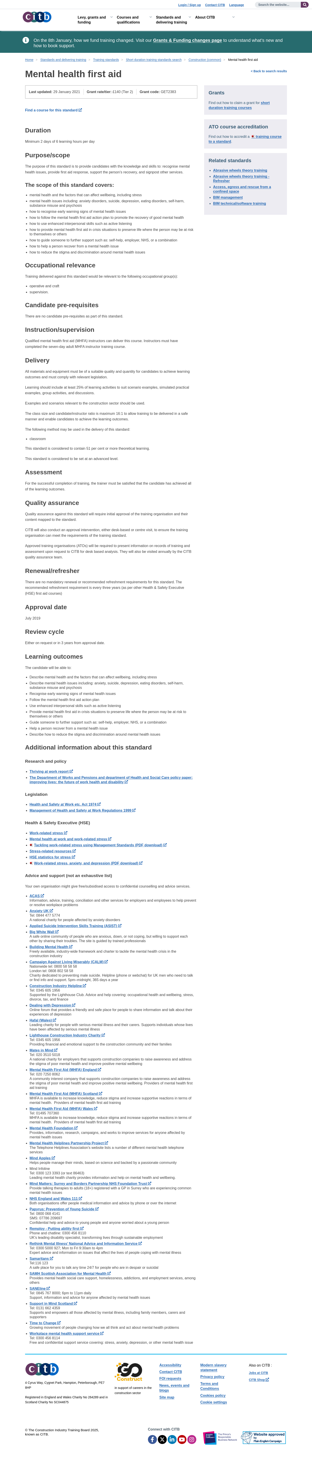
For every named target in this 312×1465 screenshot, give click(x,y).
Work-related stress (48, 833)
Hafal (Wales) (43, 1020)
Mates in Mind (44, 1050)
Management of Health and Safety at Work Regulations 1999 (83, 810)
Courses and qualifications (128, 19)
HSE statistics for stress (52, 857)
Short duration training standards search (154, 60)
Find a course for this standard (53, 110)
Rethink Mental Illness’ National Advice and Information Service (86, 1244)
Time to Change (45, 1323)
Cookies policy (213, 1395)
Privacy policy (212, 1377)
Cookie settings (213, 1402)
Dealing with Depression (52, 1005)
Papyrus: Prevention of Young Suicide (64, 1209)
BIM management (228, 197)
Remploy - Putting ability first (57, 1229)
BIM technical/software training (239, 203)
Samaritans (41, 1259)
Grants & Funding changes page (187, 40)
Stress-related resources (53, 851)
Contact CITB (215, 5)
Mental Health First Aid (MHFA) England (65, 1070)
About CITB (205, 17)
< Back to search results (269, 71)
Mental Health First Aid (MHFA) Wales (63, 1109)
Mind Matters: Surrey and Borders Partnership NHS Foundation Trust (90, 1184)
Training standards (106, 60)
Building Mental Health (51, 947)
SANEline (40, 1288)
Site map (166, 1397)
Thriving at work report (51, 771)
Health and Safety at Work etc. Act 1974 (65, 804)
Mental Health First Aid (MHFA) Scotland (66, 1094)
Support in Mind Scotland (53, 1303)
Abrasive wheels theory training (240, 170)
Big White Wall (44, 932)
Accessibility (170, 1365)
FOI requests (170, 1378)
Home (29, 60)
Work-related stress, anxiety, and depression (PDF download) (88, 863)
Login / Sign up (189, 5)
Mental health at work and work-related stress (70, 839)
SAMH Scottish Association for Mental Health (70, 1273)
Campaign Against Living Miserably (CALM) (69, 962)
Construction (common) (204, 60)
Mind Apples (42, 1158)
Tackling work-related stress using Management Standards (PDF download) (100, 845)
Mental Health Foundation (54, 1128)
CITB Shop (259, 1380)
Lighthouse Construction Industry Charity (67, 1035)
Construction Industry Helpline (58, 986)
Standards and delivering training (171, 19)
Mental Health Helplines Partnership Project (69, 1143)
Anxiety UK (41, 911)
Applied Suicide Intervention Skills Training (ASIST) (76, 926)
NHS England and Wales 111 (56, 1199)
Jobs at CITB (258, 1373)
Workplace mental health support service (67, 1333)
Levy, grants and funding (92, 19)
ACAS (37, 896)
